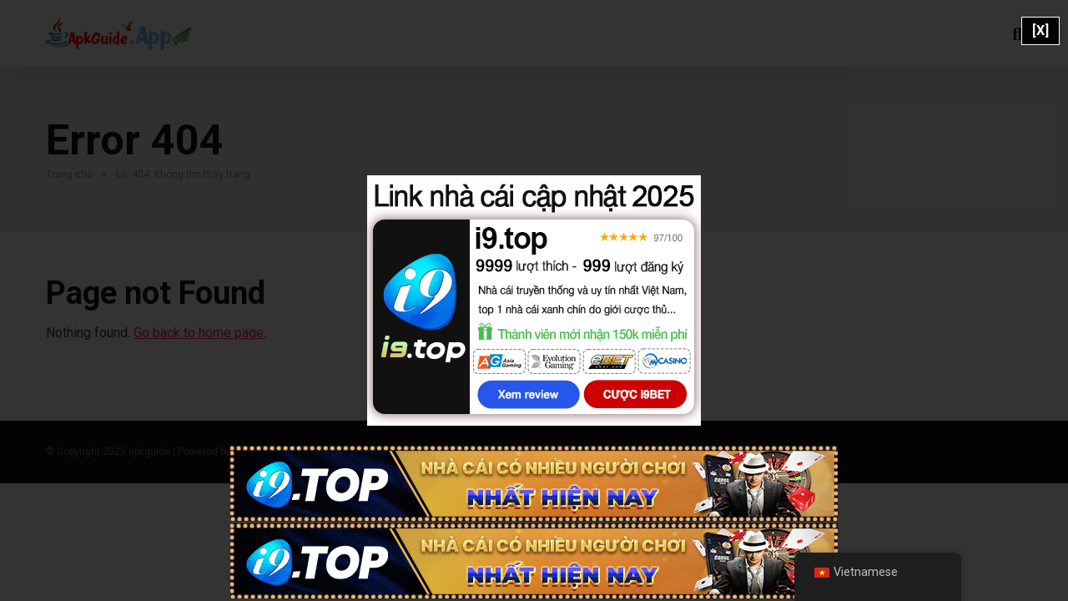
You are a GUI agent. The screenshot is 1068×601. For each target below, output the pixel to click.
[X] (1040, 30)
